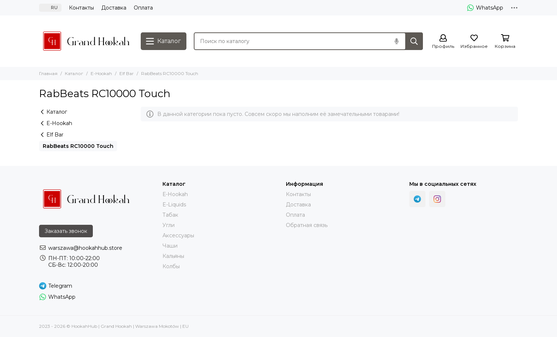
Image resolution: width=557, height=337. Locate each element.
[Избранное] (474, 41)
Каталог (74, 73)
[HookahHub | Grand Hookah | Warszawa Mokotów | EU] (86, 41)
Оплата (143, 7)
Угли (168, 225)
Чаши (170, 245)
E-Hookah (101, 73)
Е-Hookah (175, 194)
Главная (48, 73)
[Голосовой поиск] (396, 41)
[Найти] (414, 41)
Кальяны (173, 256)
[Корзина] (505, 41)
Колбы (171, 266)
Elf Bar (126, 73)
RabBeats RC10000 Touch (78, 146)
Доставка (113, 7)
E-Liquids (174, 204)
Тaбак (170, 215)
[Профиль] (443, 41)
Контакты (81, 7)
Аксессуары (178, 235)
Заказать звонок (66, 231)
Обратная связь (306, 225)
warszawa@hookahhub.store (85, 248)
